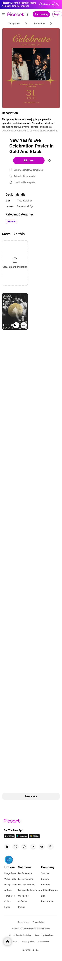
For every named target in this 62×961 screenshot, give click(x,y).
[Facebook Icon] (7, 847)
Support (45, 873)
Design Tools (10, 884)
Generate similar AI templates (28, 170)
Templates (9, 896)
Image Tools (10, 873)
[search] (26, 14)
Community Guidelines (43, 935)
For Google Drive (26, 884)
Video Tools (10, 879)
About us (45, 884)
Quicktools (23, 896)
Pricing (21, 907)
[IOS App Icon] (9, 837)
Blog (43, 896)
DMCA (16, 942)
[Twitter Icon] (15, 847)
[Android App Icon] (22, 837)
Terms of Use (23, 922)
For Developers (25, 879)
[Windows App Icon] (34, 837)
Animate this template (24, 176)
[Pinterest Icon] (50, 847)
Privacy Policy (38, 922)
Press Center (47, 901)
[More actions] (24, 325)
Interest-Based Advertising (20, 935)
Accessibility (43, 942)
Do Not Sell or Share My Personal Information (31, 929)
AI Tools (8, 890)
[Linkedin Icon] (33, 847)
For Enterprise (25, 873)
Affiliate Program (49, 890)
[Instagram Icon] (24, 847)
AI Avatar (22, 901)
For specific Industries (29, 890)
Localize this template (24, 182)
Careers (45, 879)
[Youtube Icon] (42, 847)
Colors (7, 901)
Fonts (7, 907)
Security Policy (28, 942)
